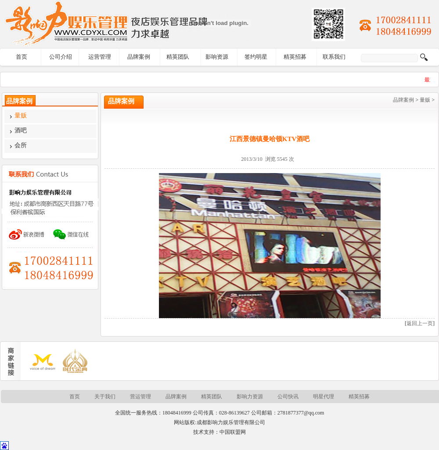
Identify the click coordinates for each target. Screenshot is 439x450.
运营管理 (99, 56)
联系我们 (334, 56)
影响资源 (216, 56)
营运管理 (140, 396)
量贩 (425, 100)
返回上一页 (420, 323)
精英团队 (177, 56)
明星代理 (323, 396)
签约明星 (256, 56)
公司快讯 (288, 396)
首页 (21, 56)
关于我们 (104, 396)
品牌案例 (138, 56)
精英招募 (295, 56)
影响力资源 (250, 396)
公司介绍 (60, 56)
